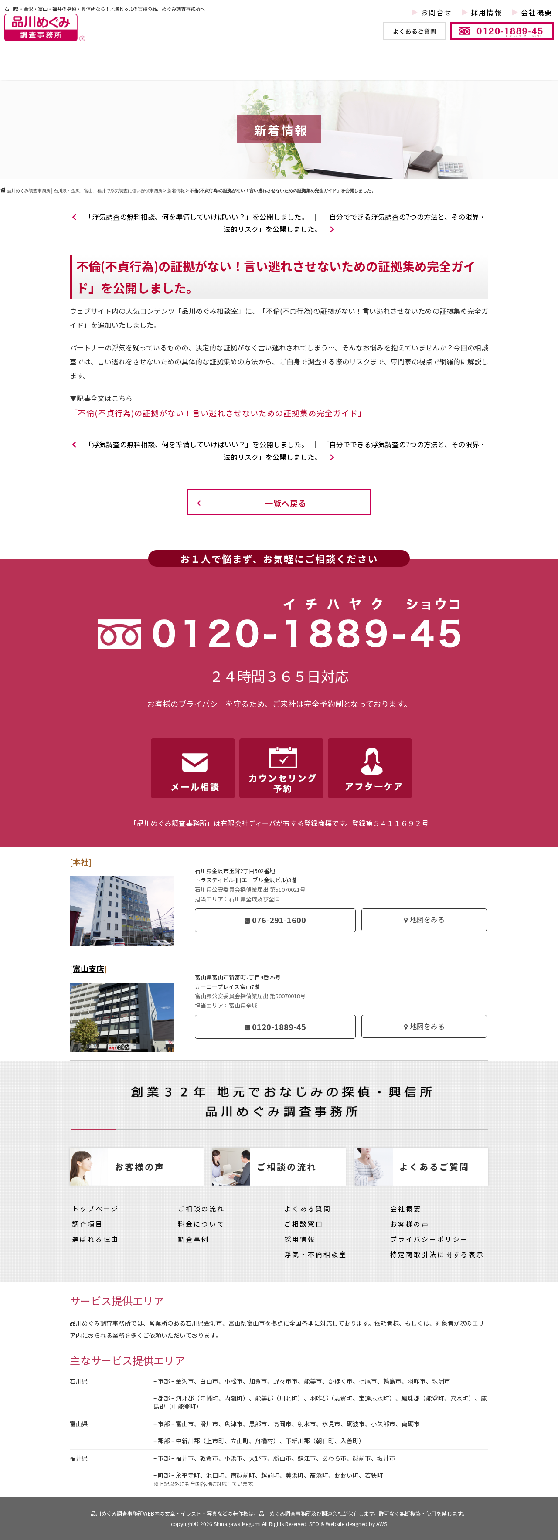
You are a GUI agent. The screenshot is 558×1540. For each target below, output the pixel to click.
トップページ (47, 67)
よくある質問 (307, 1208)
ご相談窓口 (303, 1223)
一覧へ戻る (285, 503)
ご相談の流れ (201, 1208)
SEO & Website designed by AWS (348, 1523)
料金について (439, 67)
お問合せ (436, 12)
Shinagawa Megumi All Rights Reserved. (261, 1523)
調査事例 (189, 67)
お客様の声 (518, 67)
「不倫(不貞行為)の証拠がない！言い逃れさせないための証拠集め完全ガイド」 (218, 412)
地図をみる (427, 919)
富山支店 (88, 968)
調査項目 (124, 67)
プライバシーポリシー (429, 1239)
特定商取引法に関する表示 (437, 1254)
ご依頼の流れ (352, 67)
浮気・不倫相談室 (315, 1254)
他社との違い (265, 67)
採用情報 (486, 12)
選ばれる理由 (95, 1239)
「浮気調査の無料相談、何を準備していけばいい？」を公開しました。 (190, 216)
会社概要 (536, 12)
